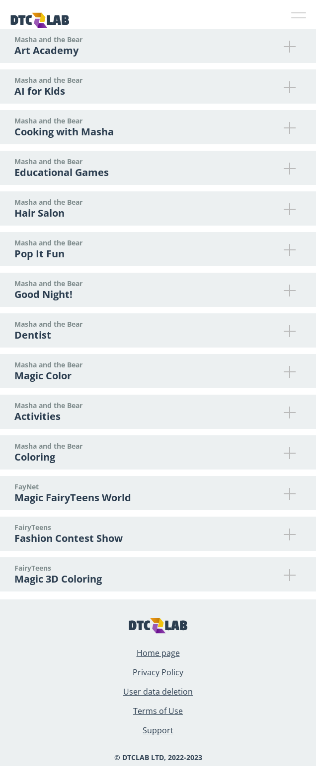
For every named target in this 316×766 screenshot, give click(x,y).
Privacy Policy (158, 672)
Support (158, 730)
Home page (158, 653)
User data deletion (158, 692)
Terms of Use (158, 711)
